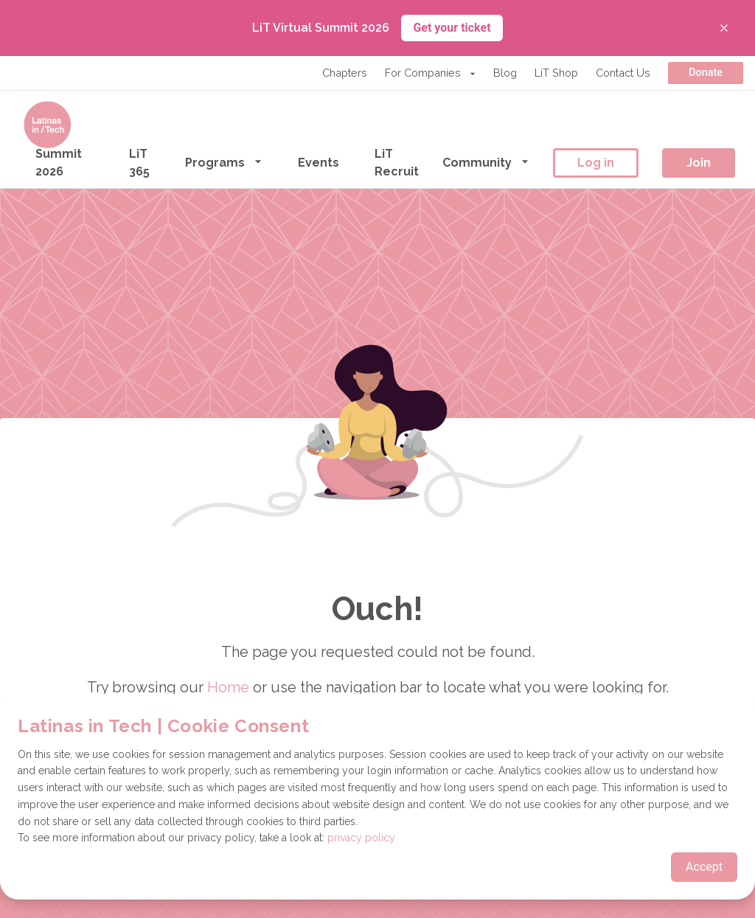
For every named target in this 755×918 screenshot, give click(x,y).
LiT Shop (556, 72)
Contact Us (623, 72)
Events (318, 163)
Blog (505, 72)
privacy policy (361, 838)
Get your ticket (451, 28)
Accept (704, 867)
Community (485, 162)
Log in (595, 163)
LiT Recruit (397, 162)
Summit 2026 (58, 162)
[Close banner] (724, 28)
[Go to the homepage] (47, 124)
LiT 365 (139, 162)
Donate (706, 72)
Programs (223, 162)
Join (698, 163)
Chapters (344, 72)
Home (228, 687)
